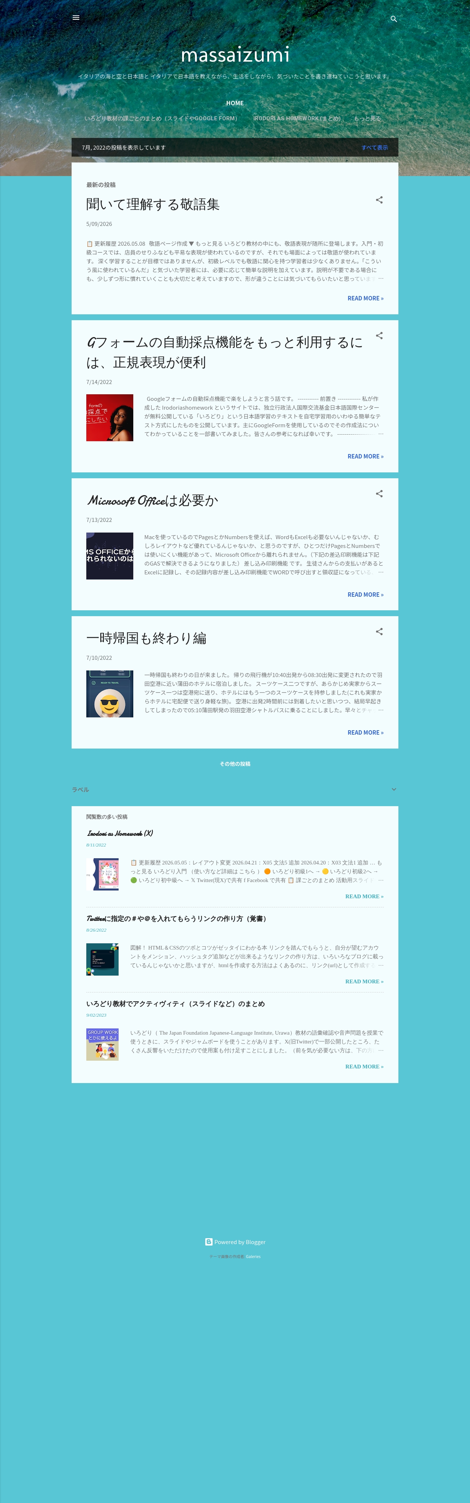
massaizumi (235, 53)
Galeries (253, 1256)
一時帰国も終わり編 (146, 640)
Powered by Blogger (235, 1242)
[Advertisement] (95, 1377)
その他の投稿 (235, 765)
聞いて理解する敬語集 (153, 206)
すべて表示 (374, 149)
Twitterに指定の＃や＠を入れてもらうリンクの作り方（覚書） (178, 920)
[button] (379, 202)
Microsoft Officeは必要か (152, 502)
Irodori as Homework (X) (119, 835)
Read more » (366, 299)
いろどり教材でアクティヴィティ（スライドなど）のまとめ (175, 1005)
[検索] (394, 20)
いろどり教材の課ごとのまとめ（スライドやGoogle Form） (185, 118)
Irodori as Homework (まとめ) (319, 118)
